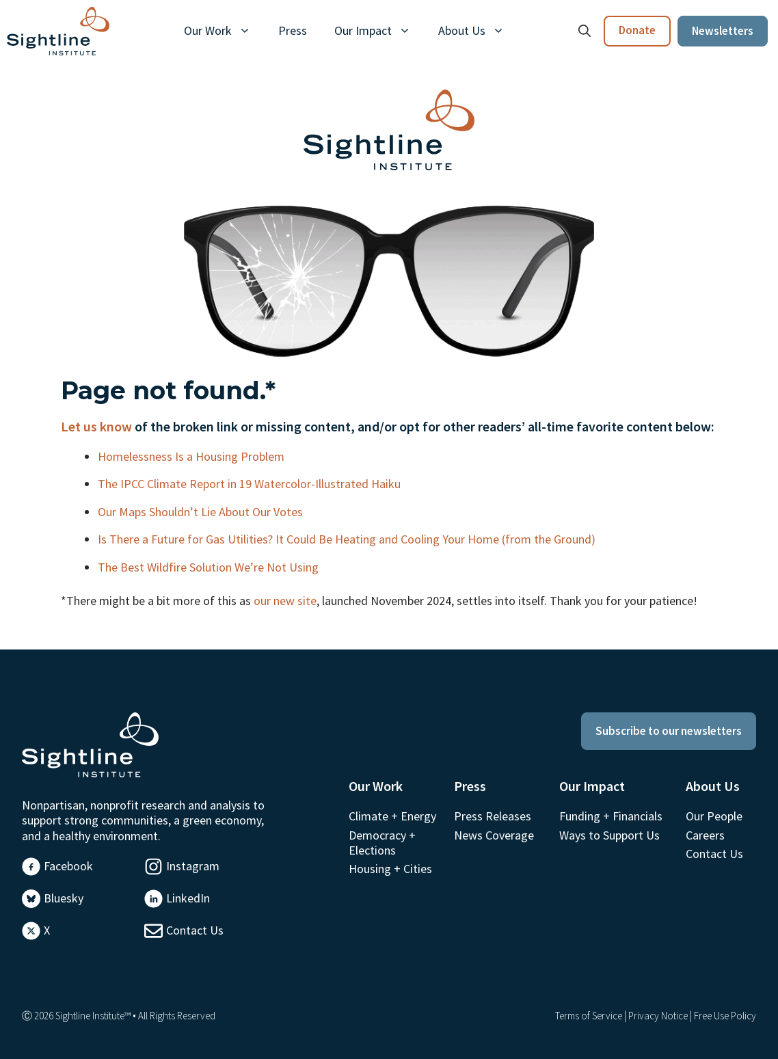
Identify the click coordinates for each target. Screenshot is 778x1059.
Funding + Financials (610, 816)
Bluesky (63, 898)
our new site (285, 600)
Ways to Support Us (609, 835)
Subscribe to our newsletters (668, 730)
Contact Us (195, 930)
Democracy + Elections (382, 842)
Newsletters (722, 30)
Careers (705, 835)
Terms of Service (588, 1015)
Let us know (96, 426)
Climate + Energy (392, 816)
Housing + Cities (390, 868)
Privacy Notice (658, 1015)
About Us (478, 30)
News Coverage (494, 835)
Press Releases (492, 816)
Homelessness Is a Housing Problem (192, 456)
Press (292, 30)
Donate (637, 30)
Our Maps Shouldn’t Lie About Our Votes (202, 512)
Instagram (192, 866)
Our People (714, 816)
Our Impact (379, 30)
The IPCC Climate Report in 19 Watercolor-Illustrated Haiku (250, 484)
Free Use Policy (725, 1015)
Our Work (224, 30)
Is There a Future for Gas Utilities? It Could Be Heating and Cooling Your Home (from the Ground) (348, 539)
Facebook (68, 866)
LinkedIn (188, 898)
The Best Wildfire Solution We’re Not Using (209, 567)
